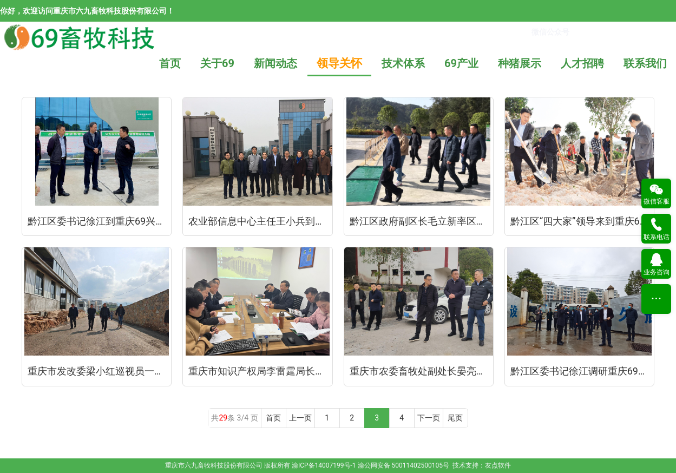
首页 (170, 63)
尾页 (455, 417)
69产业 (461, 63)
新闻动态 (275, 63)
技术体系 (403, 63)
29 (223, 417)
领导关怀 (339, 63)
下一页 (428, 417)
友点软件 (498, 465)
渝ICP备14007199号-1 (324, 465)
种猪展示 (519, 63)
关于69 (217, 63)
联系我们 (645, 63)
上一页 (300, 417)
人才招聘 (582, 63)
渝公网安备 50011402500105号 (403, 465)
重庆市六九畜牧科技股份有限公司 (213, 465)
